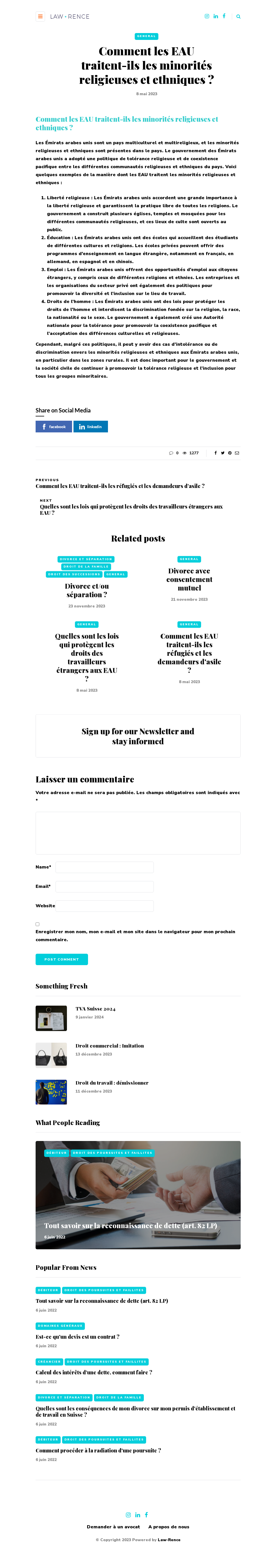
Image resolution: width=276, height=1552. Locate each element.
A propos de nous (168, 1527)
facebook (53, 427)
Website (45, 906)
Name (43, 867)
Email (43, 886)
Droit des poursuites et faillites (112, 1153)
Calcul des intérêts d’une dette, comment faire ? (94, 1399)
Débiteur (56, 1153)
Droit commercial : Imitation (109, 1072)
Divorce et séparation (86, 586)
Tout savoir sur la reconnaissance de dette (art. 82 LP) (130, 1225)
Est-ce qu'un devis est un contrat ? (78, 1363)
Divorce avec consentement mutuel (189, 606)
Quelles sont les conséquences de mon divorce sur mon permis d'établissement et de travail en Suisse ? (135, 1438)
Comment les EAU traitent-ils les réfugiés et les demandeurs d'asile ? (189, 680)
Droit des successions (74, 601)
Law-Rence (169, 1540)
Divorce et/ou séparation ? (87, 617)
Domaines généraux (60, 1353)
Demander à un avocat (113, 1527)
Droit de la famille (86, 594)
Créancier (49, 1389)
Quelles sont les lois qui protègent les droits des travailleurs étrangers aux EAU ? (87, 684)
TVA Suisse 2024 (95, 1035)
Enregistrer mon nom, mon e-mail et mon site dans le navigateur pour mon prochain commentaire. (135, 936)
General (146, 36)
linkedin (90, 427)
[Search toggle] (236, 16)
